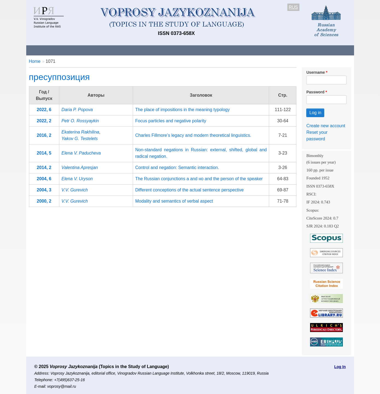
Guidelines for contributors (130, 50)
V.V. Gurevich (74, 190)
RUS (293, 7)
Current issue (180, 50)
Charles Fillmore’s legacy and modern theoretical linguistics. (193, 135)
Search (315, 50)
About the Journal (49, 50)
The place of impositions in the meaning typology (182, 109)
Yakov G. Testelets (79, 138)
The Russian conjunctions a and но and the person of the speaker (199, 178)
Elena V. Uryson (77, 178)
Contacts (85, 50)
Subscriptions (244, 50)
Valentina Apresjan (79, 167)
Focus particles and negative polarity (170, 121)
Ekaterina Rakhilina (80, 132)
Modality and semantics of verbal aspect (174, 201)
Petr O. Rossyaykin (80, 121)
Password (315, 92)
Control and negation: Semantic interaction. (177, 167)
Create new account (325, 125)
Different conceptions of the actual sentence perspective (189, 190)
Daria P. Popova (77, 109)
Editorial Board (283, 50)
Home (35, 61)
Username (315, 72)
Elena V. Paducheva (81, 153)
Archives (212, 50)
